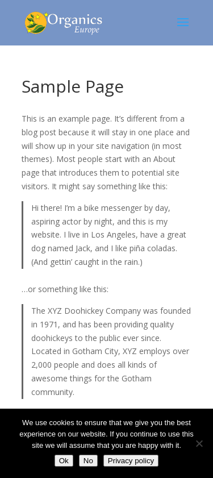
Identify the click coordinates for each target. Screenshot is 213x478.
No (88, 460)
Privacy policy (131, 460)
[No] (198, 443)
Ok (64, 460)
